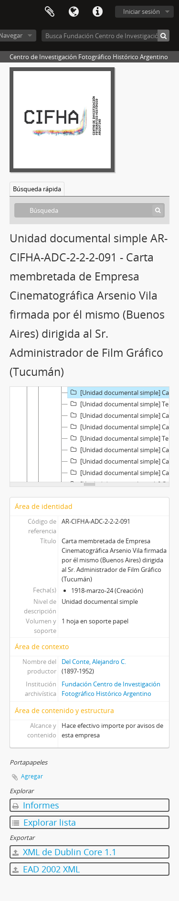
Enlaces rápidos (97, 12)
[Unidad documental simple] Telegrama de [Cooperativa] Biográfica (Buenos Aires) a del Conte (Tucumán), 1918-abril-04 (123, 438)
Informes (35, 805)
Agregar (32, 776)
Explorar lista (44, 822)
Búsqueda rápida (37, 189)
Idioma (73, 12)
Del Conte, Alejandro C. (94, 661)
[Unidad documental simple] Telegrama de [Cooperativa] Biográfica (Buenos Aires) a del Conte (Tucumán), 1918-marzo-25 (123, 404)
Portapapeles (50, 12)
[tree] (89, 434)
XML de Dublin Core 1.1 (64, 852)
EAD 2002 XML (46, 869)
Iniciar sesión (141, 11)
